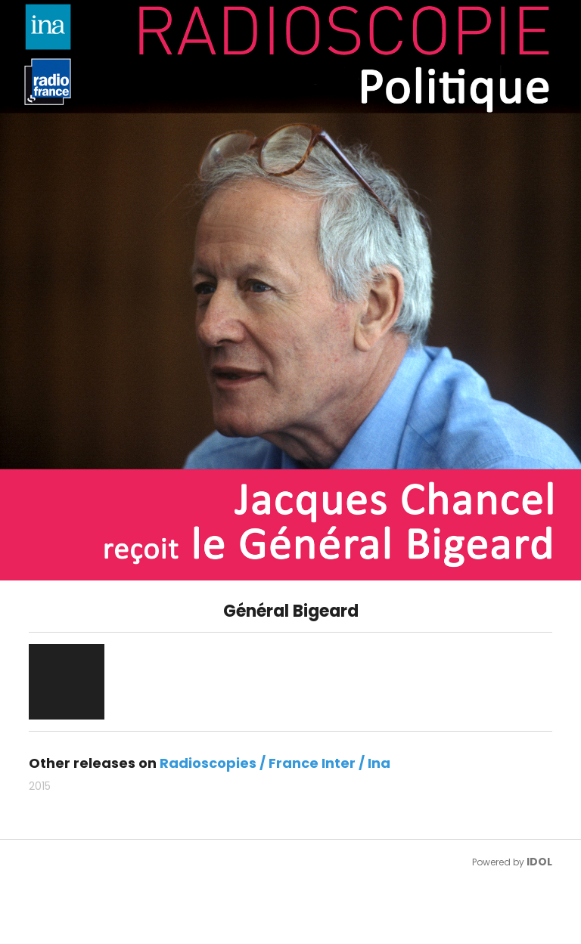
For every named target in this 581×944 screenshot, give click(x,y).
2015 (40, 786)
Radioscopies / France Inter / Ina (275, 763)
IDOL (539, 861)
